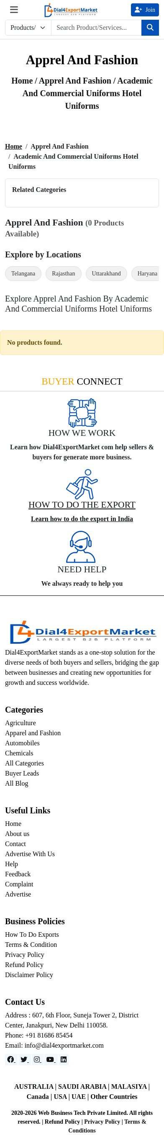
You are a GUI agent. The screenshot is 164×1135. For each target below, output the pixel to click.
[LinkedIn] (64, 1059)
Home (13, 146)
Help (11, 864)
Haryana (147, 273)
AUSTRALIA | (36, 1086)
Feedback (18, 874)
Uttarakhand (106, 273)
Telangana (23, 273)
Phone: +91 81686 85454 (38, 1035)
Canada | (40, 1096)
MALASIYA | (130, 1086)
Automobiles (22, 743)
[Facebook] (11, 1059)
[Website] (24, 1059)
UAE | (81, 1096)
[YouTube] (51, 1059)
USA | (63, 1096)
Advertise (18, 894)
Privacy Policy (24, 954)
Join (145, 10)
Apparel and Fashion (33, 733)
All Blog (16, 783)
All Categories (24, 763)
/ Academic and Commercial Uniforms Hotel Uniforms (88, 93)
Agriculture (20, 722)
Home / (25, 80)
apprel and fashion (76, 80)
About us (17, 833)
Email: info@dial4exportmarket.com (54, 1045)
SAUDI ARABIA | (84, 1086)
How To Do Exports (32, 934)
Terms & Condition (31, 944)
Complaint (19, 884)
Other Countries (113, 1096)
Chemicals (19, 753)
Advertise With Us (30, 853)
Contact (15, 843)
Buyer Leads (22, 773)
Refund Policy (24, 964)
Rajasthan (63, 273)
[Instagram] (38, 1059)
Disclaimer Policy (29, 974)
